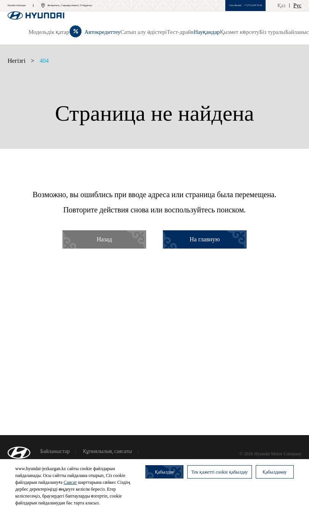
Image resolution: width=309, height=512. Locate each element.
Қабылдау (164, 472)
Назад (104, 239)
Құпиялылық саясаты (107, 451)
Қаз (281, 5)
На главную (205, 239)
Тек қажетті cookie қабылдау (219, 472)
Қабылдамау (275, 472)
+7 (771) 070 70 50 (253, 5)
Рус (297, 5)
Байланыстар (55, 451)
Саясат (70, 482)
